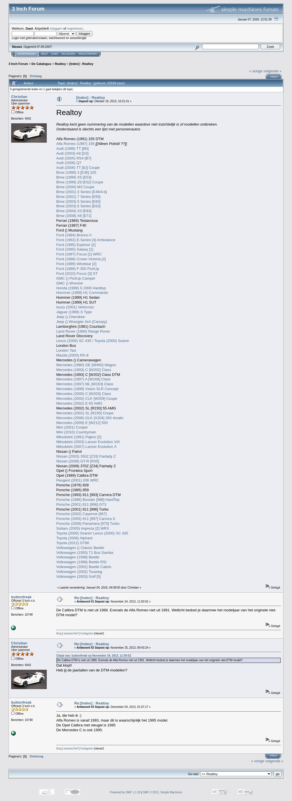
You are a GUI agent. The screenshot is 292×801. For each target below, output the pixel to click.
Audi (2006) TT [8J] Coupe (78, 167)
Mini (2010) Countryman (76, 432)
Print (274, 76)
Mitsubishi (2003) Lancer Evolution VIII (88, 442)
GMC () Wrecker (69, 283)
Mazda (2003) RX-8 (72, 355)
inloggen (56, 28)
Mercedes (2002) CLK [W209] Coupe (86, 398)
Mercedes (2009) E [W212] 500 (82, 423)
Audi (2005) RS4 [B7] (73, 158)
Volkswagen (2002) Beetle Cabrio (83, 567)
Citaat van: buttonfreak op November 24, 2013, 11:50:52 (93, 655)
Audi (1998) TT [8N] (72, 148)
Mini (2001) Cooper (72, 427)
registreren (75, 28)
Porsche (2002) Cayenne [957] (81, 514)
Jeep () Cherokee (70, 317)
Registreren (88, 53)
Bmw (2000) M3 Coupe (75, 187)
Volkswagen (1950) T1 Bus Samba (84, 552)
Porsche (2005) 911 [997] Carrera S (85, 519)
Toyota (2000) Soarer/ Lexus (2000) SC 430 (92, 533)
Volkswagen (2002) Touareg (79, 571)
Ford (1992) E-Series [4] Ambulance (85, 240)
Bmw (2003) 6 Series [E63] (78, 206)
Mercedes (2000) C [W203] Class (83, 394)
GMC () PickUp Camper (75, 278)
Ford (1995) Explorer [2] (76, 245)
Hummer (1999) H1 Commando (82, 292)
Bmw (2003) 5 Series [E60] (78, 201)
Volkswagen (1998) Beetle (77, 557)
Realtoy (60, 63)
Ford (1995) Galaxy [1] (74, 249)
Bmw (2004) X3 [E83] (74, 211)
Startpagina (26, 53)
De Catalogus (41, 63)
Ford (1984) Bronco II (74, 235)
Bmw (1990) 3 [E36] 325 (76, 172)
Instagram (86, 633)
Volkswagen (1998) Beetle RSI (81, 562)
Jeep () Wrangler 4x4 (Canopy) (81, 321)
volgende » (272, 71)
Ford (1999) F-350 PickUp (77, 269)
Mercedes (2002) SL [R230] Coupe (84, 413)
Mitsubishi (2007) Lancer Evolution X (86, 446)
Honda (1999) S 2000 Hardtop (81, 288)
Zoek (54, 53)
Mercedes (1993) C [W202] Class (83, 370)
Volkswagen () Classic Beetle (80, 548)
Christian (19, 97)
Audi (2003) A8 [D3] (72, 153)
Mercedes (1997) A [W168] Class (83, 379)
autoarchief (71, 633)
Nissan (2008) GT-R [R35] (77, 461)
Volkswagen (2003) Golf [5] (78, 576)
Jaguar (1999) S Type (74, 312)
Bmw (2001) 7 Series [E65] (78, 196)
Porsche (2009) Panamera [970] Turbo (87, 523)
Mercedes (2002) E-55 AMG (79, 403)
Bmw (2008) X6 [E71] (74, 216)
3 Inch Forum (18, 63)
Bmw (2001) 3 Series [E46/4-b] (81, 192)
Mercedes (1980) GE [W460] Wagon (86, 365)
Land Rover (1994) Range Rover (83, 331)
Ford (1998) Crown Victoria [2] (81, 259)
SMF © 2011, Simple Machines (162, 792)
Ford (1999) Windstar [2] (76, 264)
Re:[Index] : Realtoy (91, 598)
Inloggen (68, 53)
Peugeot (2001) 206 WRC (77, 480)
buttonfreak (21, 597)
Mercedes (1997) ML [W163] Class (84, 384)
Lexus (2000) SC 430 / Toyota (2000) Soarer (92, 341)
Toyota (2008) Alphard (74, 538)
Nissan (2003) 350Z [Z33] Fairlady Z (86, 456)
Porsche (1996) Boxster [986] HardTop (87, 499)
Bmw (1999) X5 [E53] (74, 177)
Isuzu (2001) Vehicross (75, 307)
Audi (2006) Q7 (68, 163)
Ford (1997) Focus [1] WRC (79, 254)
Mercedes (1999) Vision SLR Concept (87, 389)
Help (44, 53)
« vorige (255, 71)
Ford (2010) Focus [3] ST (77, 273)
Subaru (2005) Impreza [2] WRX (82, 528)
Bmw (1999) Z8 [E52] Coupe (79, 182)
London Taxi (66, 350)
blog (59, 633)
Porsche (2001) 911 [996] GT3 (81, 504)
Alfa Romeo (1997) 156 (75, 144)
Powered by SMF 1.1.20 (125, 792)
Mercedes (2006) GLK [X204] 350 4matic (89, 418)
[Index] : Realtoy (81, 63)
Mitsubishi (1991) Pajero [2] (78, 437)
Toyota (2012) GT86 (72, 543)
